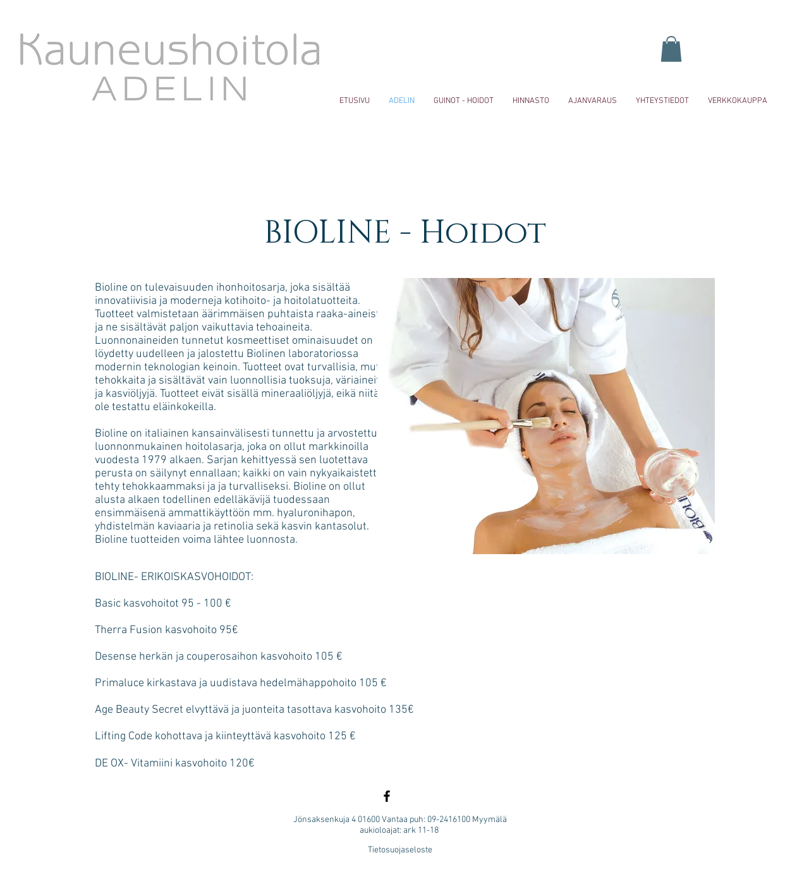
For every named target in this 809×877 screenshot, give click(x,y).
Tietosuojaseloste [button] (400, 850)
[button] (671, 49)
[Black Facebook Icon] (386, 796)
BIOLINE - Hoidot (405, 233)
